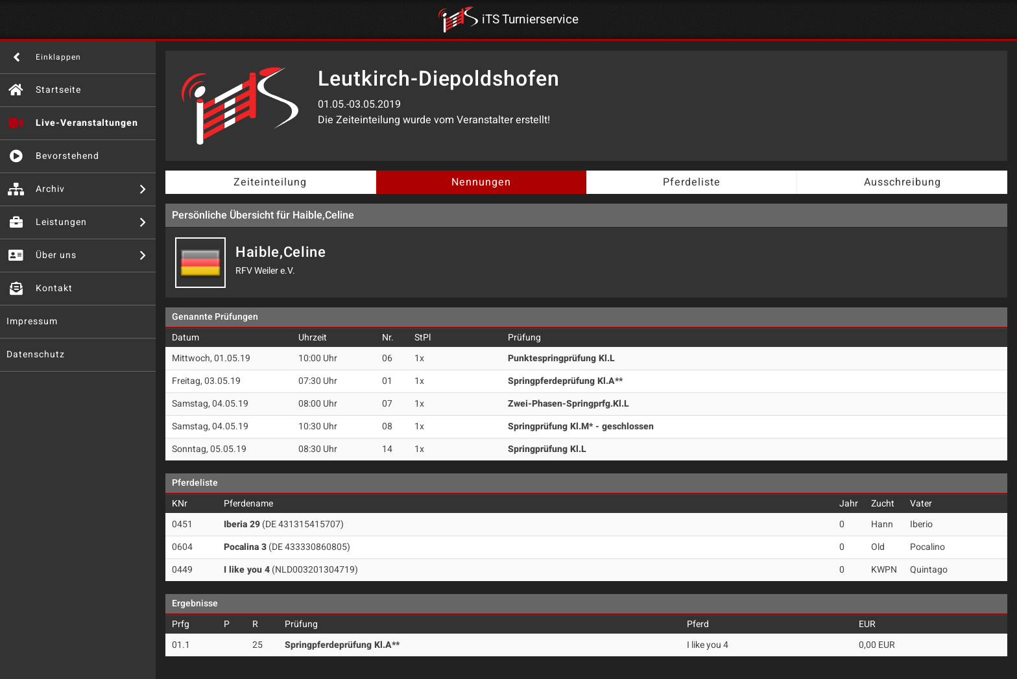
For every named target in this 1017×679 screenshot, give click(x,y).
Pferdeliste (692, 182)
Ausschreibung (902, 182)
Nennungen (481, 182)
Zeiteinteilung (270, 182)
